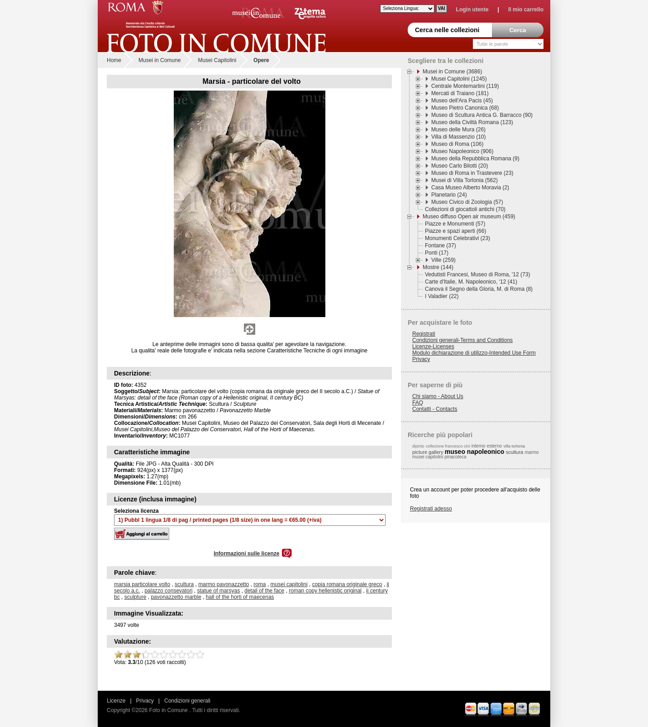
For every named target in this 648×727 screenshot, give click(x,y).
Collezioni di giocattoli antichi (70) (465, 209)
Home (114, 60)
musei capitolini (289, 584)
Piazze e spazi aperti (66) (455, 231)
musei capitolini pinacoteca (439, 456)
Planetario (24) (449, 195)
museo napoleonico (474, 451)
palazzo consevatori (168, 590)
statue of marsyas (218, 590)
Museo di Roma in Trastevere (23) (472, 173)
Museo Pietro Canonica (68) (465, 108)
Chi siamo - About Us (437, 396)
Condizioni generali (187, 701)
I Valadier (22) (441, 296)
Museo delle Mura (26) (458, 129)
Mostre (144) (438, 267)
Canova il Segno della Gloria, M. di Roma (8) (479, 289)
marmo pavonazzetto (223, 584)
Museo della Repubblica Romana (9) (475, 158)
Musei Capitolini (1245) (459, 79)
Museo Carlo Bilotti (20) (459, 166)
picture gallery (427, 452)
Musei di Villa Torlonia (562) (464, 180)
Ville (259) (443, 260)
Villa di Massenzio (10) (458, 137)
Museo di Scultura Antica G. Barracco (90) (482, 115)
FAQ (417, 403)
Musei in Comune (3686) (452, 71)
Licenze (116, 701)
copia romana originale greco (347, 584)
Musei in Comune (159, 60)
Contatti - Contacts (434, 409)
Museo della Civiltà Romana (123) (472, 122)
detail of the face (264, 590)
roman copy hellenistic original (325, 590)
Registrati (423, 334)
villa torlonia (514, 446)
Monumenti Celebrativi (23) (457, 238)
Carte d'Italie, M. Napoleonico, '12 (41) (471, 282)
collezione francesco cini (448, 446)
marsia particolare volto (142, 584)
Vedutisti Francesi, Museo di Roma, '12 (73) (477, 274)
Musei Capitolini (217, 60)
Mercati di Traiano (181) (460, 93)
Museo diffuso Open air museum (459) (469, 216)
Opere (261, 60)
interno (479, 445)
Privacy (421, 359)
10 (200, 654)
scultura (184, 584)
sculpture (135, 597)
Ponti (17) (436, 253)
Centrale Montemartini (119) (465, 86)
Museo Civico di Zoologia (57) (467, 202)
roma (259, 584)
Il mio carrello (525, 9)
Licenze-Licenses (433, 346)
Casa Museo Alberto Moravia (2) (470, 187)
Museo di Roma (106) (457, 144)
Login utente (472, 9)
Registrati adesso (431, 509)
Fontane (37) (440, 245)
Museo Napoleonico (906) (462, 151)
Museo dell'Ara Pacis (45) (462, 100)
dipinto (418, 446)
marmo (532, 452)
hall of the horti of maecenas (240, 597)
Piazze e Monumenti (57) (455, 224)
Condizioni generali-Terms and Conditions (462, 340)
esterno (494, 445)
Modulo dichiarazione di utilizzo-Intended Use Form (474, 353)
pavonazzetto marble (176, 597)
